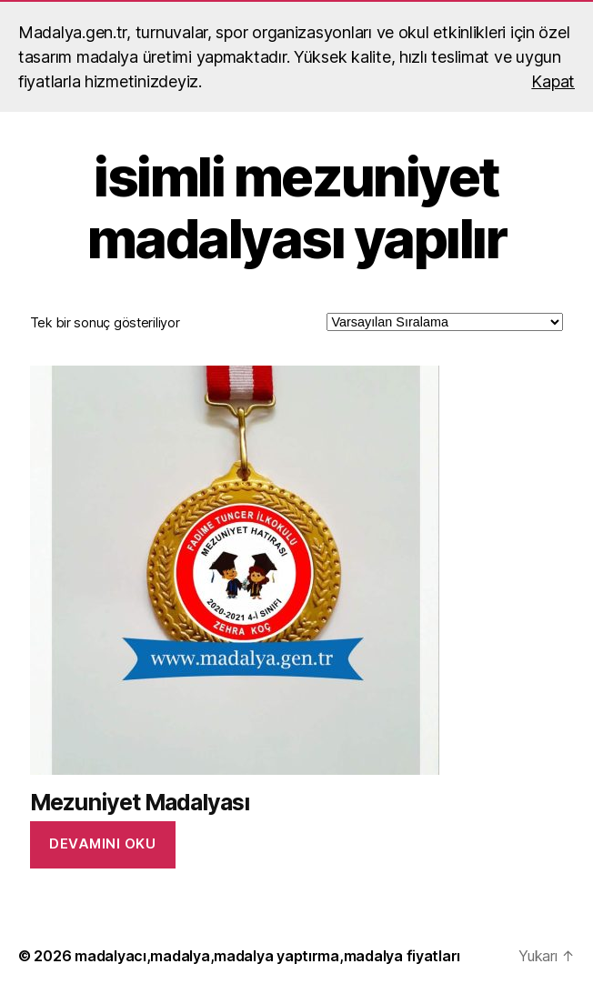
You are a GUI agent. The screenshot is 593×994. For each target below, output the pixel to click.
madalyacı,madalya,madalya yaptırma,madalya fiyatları (267, 956)
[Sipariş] (445, 322)
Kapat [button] (553, 81)
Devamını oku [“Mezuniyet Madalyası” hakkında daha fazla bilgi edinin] (102, 843)
